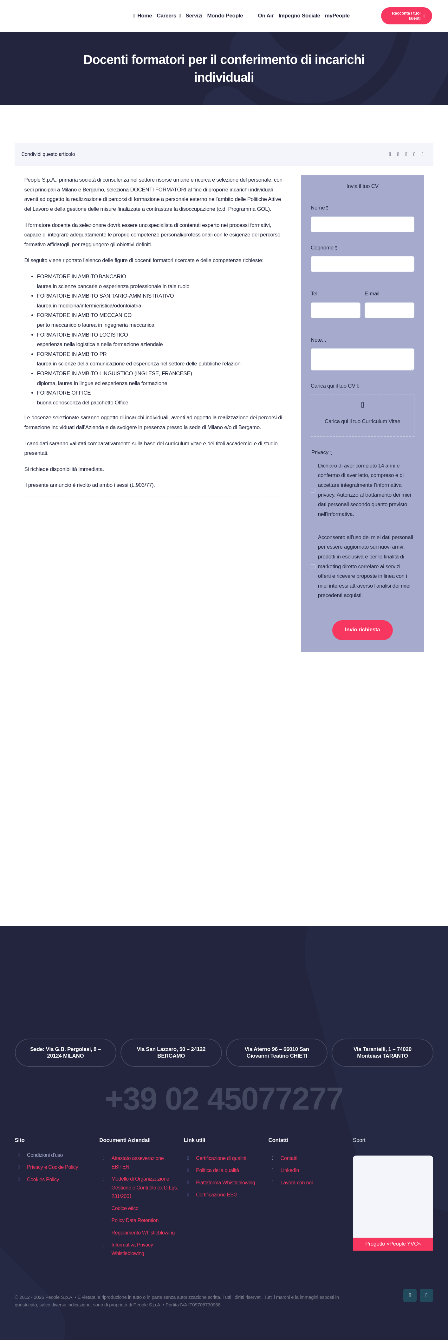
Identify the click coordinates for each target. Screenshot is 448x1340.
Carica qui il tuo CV (333, 386)
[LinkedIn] (390, 154)
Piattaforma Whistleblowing (225, 1182)
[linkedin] (426, 1295)
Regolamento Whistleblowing (143, 1232)
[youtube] (410, 1295)
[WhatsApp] (398, 154)
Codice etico (125, 1208)
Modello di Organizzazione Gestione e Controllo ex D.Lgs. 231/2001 (145, 1187)
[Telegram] (406, 154)
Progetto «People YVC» (393, 1244)
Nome (319, 208)
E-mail (372, 294)
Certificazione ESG (216, 1194)
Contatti (289, 1158)
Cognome (324, 248)
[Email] (414, 154)
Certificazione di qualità (221, 1158)
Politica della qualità (217, 1170)
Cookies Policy (43, 1179)
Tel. (315, 294)
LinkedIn (290, 1170)
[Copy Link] (423, 154)
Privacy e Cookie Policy (52, 1167)
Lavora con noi (297, 1182)
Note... (318, 340)
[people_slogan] (44, 7)
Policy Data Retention (135, 1220)
